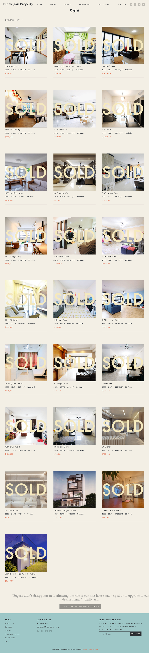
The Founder (10, 623)
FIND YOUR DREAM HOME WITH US (80, 610)
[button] (14, 21)
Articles (8, 631)
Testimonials (10, 638)
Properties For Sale (12, 634)
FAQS (7, 641)
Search (95, 649)
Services (8, 627)
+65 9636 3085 (43, 623)
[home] (18, 4)
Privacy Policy (87, 649)
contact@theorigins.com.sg (48, 627)
